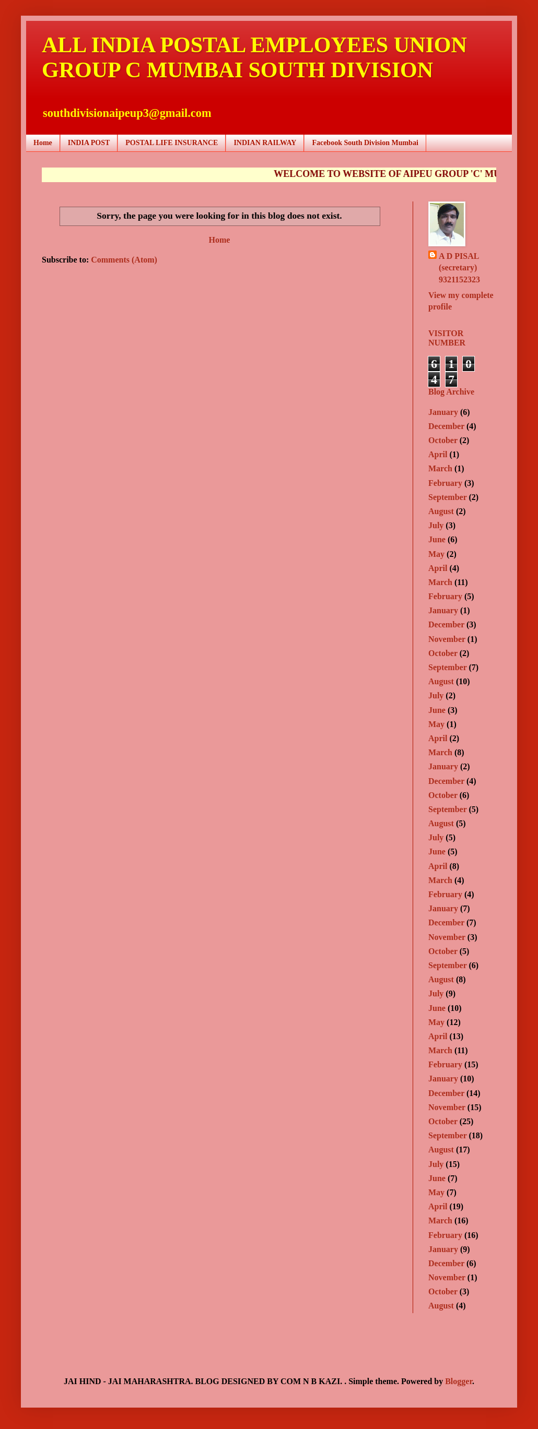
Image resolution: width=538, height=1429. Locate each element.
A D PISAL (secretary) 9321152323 (459, 268)
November (446, 639)
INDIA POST (89, 143)
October (443, 440)
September (447, 497)
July (435, 525)
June (437, 539)
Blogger (458, 1381)
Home (42, 143)
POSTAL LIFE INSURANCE (171, 143)
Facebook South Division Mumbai (365, 143)
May (436, 554)
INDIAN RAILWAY (264, 143)
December (446, 426)
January (443, 412)
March (440, 468)
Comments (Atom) (124, 259)
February (445, 483)
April (437, 454)
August (441, 511)
